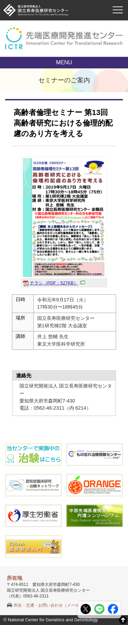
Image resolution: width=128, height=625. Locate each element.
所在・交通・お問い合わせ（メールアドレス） (57, 605)
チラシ (57, 282)
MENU (64, 62)
